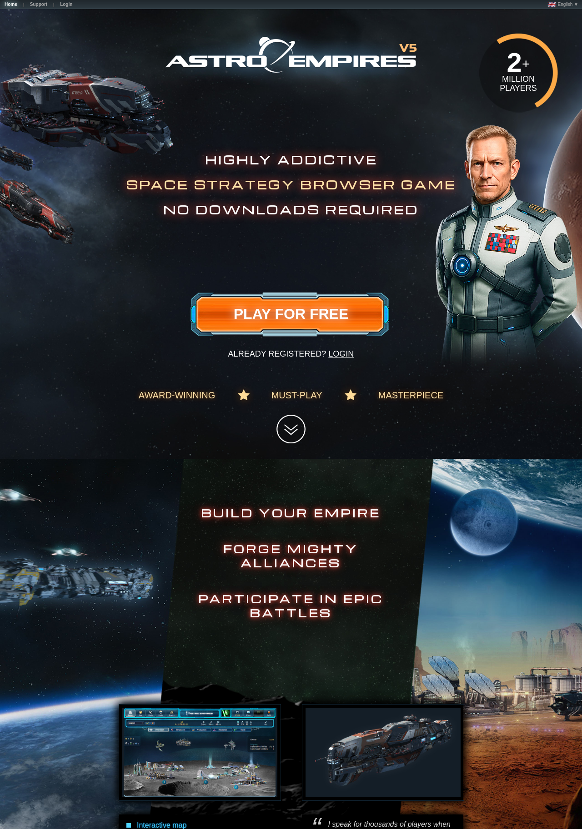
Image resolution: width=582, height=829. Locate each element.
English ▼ (563, 4)
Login (341, 353)
